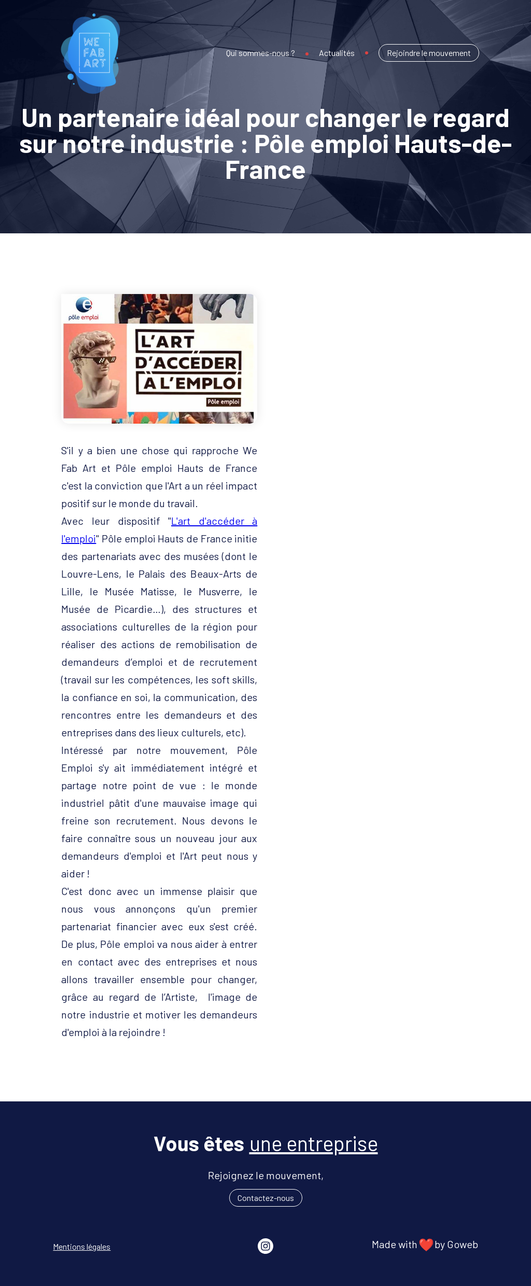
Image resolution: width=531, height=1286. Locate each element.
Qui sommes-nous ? (260, 53)
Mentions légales (81, 1246)
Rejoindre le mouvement (429, 53)
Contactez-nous (265, 1198)
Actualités (337, 53)
